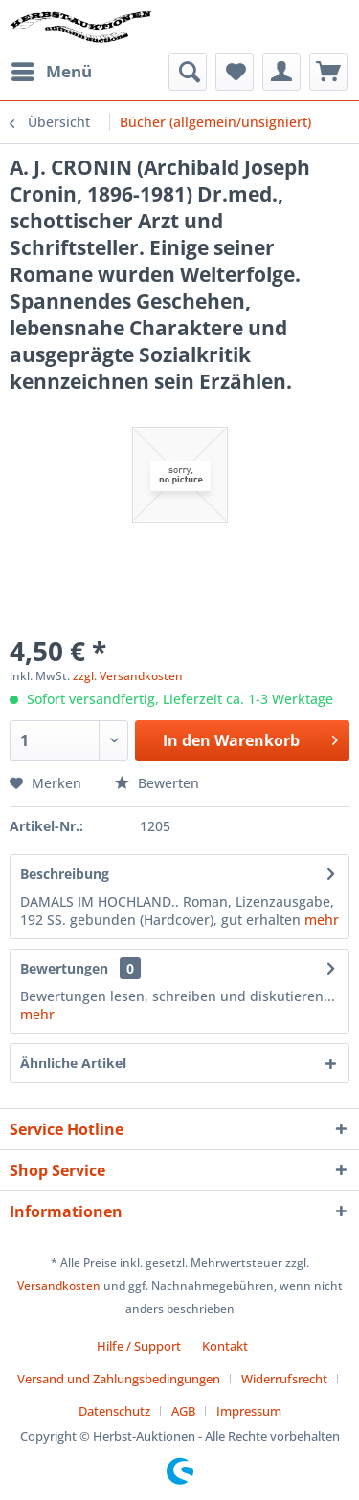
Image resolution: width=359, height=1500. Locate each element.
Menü (51, 69)
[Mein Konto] (281, 72)
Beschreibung (64, 874)
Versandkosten (59, 1285)
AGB (183, 1411)
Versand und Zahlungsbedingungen (118, 1378)
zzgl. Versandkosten (128, 676)
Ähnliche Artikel (73, 1063)
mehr (321, 920)
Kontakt (225, 1346)
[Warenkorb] (328, 72)
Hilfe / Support (139, 1346)
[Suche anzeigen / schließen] (187, 72)
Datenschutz (114, 1411)
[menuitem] (50, 72)
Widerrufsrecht (284, 1378)
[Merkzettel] (234, 72)
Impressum (248, 1411)
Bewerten (157, 783)
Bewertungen (64, 968)
